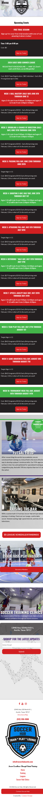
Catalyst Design (27, 796)
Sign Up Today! (21, 53)
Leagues (23, 776)
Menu (5, 2)
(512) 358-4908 (23, 719)
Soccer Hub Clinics (22, 779)
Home (23, 769)
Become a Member (21, 569)
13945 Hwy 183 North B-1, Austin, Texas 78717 (22, 629)
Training (22, 773)
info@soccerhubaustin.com (23, 761)
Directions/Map (23, 715)
